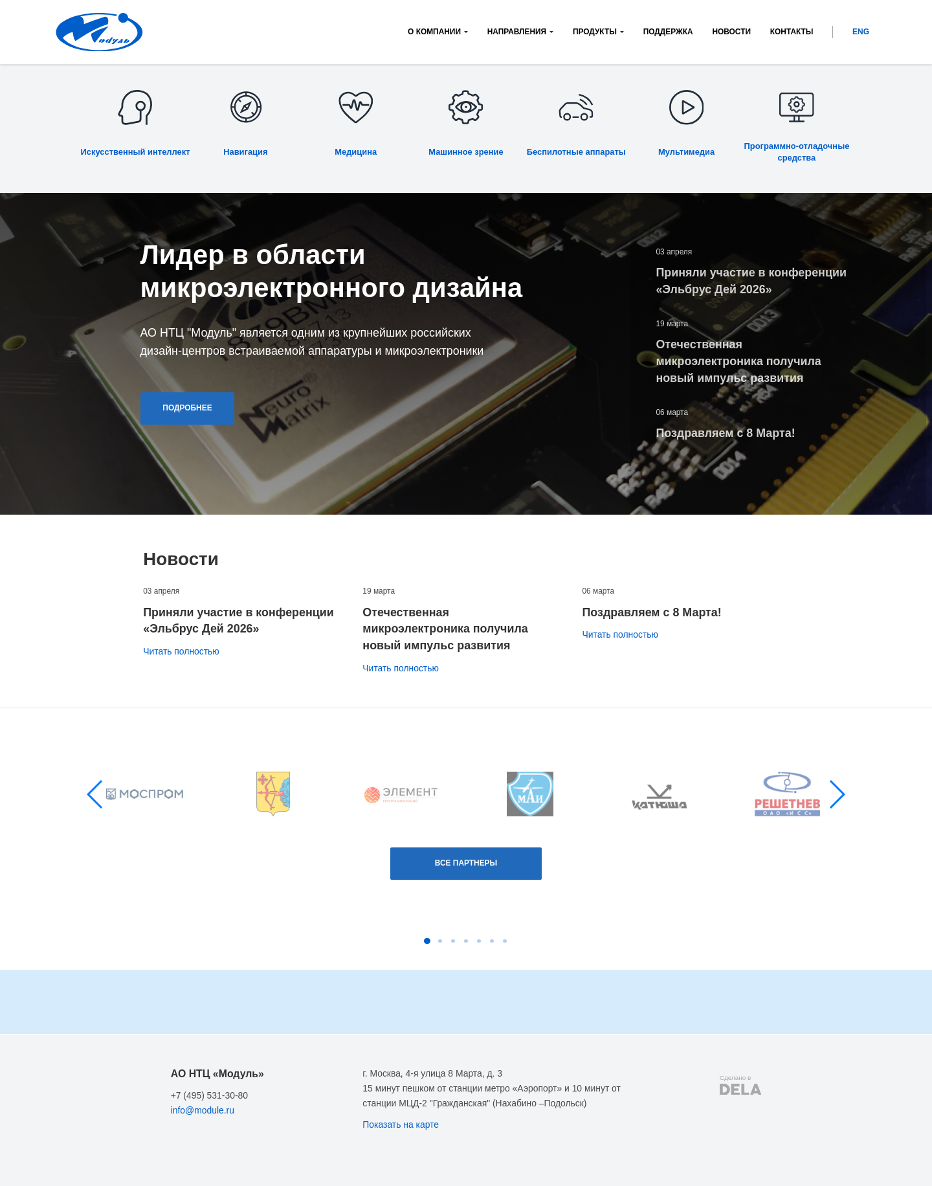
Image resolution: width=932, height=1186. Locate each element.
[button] (95, 794)
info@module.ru (202, 1110)
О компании (434, 31)
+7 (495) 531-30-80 (209, 1095)
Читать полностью (181, 651)
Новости (731, 31)
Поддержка (668, 31)
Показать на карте (400, 1124)
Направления (516, 31)
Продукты (595, 31)
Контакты (792, 31)
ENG (860, 31)
